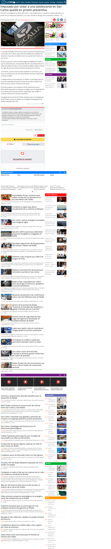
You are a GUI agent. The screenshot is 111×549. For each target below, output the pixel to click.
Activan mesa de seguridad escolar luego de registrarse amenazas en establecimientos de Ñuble (26, 318)
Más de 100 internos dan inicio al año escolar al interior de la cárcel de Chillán (20, 486)
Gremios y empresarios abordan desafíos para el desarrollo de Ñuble (21, 397)
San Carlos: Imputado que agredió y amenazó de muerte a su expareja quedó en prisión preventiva (21, 417)
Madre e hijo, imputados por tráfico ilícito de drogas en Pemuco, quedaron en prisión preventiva (28, 283)
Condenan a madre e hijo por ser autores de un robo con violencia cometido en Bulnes (22, 473)
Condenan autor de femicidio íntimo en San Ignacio (22, 455)
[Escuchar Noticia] (61, 15)
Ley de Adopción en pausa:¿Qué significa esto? (52, 528)
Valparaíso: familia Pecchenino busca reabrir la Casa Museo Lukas (50, 232)
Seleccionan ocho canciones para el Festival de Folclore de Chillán (20, 535)
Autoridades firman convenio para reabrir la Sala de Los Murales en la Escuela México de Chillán (26, 197)
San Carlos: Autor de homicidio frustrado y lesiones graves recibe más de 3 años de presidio (28, 353)
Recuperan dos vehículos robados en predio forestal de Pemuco (22, 518)
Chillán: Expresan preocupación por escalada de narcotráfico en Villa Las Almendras (20, 437)
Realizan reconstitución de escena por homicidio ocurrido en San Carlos (27, 271)
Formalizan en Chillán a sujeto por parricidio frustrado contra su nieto (26, 341)
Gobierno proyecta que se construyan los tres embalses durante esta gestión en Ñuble (19, 507)
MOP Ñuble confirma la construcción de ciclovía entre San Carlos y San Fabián (20, 406)
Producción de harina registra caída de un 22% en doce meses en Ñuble (21, 445)
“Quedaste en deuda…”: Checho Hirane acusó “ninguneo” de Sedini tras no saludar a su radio (50, 267)
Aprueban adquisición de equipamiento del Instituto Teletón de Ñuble (28, 244)
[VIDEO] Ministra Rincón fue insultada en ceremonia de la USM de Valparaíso (50, 202)
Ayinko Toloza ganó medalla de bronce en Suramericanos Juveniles (52, 402)
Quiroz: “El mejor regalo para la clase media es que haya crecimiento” (50, 87)
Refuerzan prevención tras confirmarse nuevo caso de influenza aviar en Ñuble (28, 296)
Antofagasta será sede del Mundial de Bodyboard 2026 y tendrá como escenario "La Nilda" (50, 72)
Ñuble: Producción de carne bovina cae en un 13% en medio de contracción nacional (28, 365)
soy (8, 203)
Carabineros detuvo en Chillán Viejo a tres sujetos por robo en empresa (21, 526)
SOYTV (3, 375)
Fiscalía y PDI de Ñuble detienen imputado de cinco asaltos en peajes (22, 463)
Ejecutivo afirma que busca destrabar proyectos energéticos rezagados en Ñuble (27, 234)
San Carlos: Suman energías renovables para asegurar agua (28, 221)
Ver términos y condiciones (22, 168)
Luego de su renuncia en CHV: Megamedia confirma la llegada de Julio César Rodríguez (50, 242)
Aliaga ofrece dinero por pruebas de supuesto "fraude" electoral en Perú (50, 258)
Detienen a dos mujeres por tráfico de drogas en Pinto (27, 257)
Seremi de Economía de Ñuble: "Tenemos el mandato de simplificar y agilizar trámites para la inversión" (27, 307)
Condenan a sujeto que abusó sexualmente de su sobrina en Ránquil (27, 208)
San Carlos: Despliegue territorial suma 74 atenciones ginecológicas (18, 427)
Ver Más (56, 461)
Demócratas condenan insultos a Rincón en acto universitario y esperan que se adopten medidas (50, 218)
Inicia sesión (29, 118)
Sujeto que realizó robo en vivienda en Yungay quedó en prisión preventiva (27, 329)
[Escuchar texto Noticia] (43, 103)
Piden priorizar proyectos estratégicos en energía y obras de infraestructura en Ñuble (22, 497)
